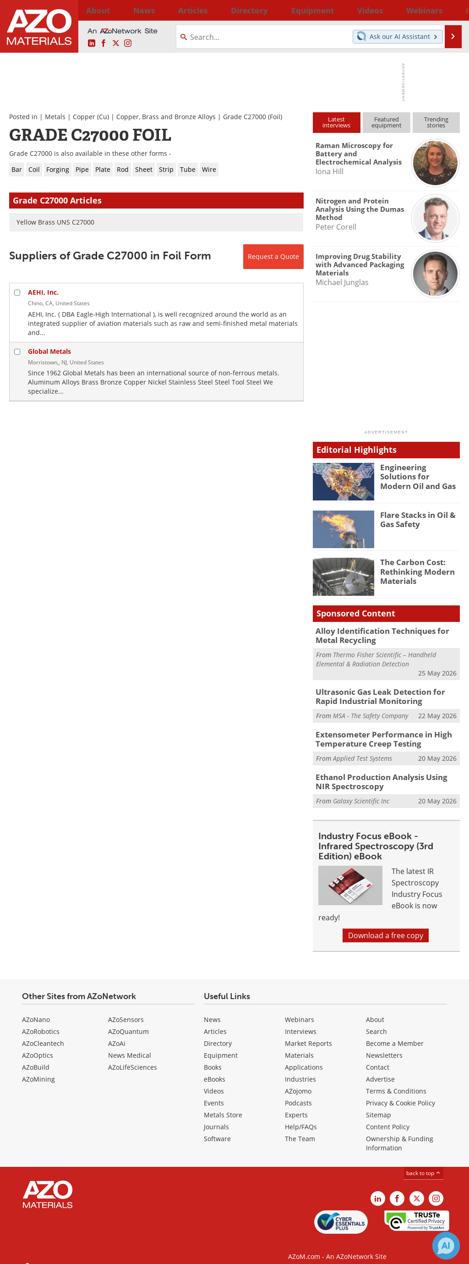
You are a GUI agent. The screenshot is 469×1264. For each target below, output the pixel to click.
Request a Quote (273, 256)
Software (217, 1130)
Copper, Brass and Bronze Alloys (166, 116)
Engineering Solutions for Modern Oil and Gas (417, 475)
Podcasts (298, 1094)
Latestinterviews (336, 122)
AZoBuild (35, 1058)
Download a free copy (385, 927)
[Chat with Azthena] (446, 1245)
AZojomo (298, 1082)
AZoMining (38, 1070)
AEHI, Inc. (43, 292)
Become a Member (395, 1034)
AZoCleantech (43, 1034)
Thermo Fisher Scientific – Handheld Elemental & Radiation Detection (376, 657)
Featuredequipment (386, 122)
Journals (216, 1118)
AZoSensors (126, 1010)
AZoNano (36, 1010)
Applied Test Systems (362, 751)
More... (449, 10)
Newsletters (384, 1046)
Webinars (299, 1010)
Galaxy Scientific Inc (361, 792)
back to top (423, 1164)
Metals (55, 116)
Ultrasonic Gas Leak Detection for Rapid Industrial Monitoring (384, 693)
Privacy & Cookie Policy (400, 1094)
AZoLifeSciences (132, 1058)
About (375, 1010)
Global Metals (49, 351)
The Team (300, 1130)
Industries (300, 1070)
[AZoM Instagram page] (127, 43)
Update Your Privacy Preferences (78, 1252)
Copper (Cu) (91, 116)
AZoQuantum (128, 1022)
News (212, 1010)
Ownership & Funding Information (399, 1134)
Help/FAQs (301, 1118)
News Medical (129, 1046)
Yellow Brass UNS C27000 (55, 222)
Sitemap (378, 1106)
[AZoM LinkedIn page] (91, 43)
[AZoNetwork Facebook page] (103, 43)
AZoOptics (37, 1046)
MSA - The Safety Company (370, 711)
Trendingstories (436, 122)
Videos (214, 1082)
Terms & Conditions (396, 1082)
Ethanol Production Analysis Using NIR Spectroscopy (381, 774)
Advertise (380, 1070)
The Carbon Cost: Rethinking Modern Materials (413, 570)
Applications (304, 1058)
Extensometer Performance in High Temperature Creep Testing (376, 733)
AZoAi (116, 1034)
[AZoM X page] (116, 43)
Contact (377, 1058)
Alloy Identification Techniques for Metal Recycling (387, 634)
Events (214, 1094)
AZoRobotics (41, 1022)
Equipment (221, 1046)
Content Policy (387, 1118)
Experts (296, 1106)
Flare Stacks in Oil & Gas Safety (414, 519)
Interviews (300, 1022)
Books (213, 1058)
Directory (211, 10)
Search (376, 1022)
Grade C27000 (244, 116)
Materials (299, 1046)
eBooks (214, 1070)
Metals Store (223, 1106)
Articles (215, 1022)
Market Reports (308, 1034)
